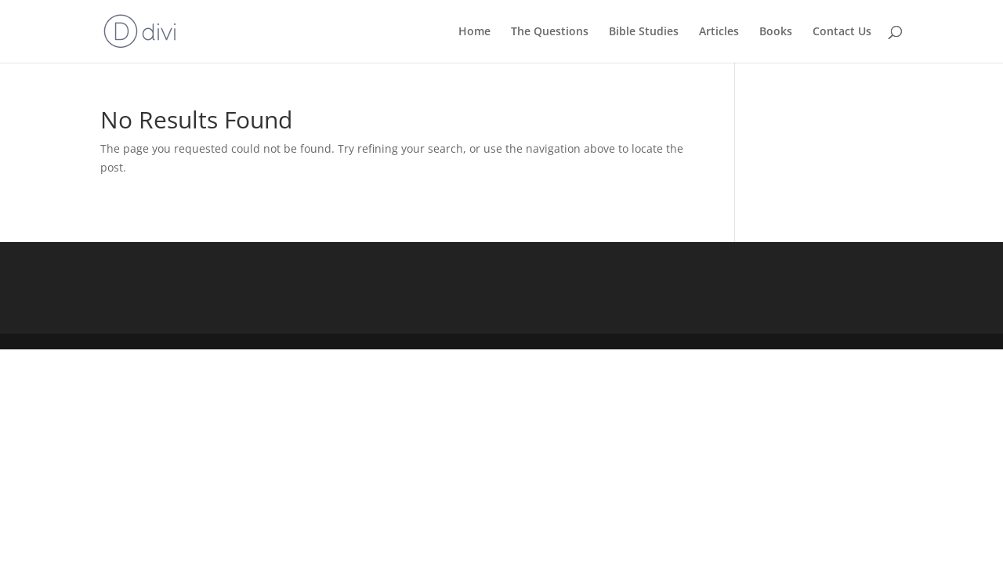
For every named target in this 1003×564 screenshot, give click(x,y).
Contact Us (842, 32)
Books (775, 32)
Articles (719, 32)
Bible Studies (644, 32)
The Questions (549, 32)
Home (474, 32)
